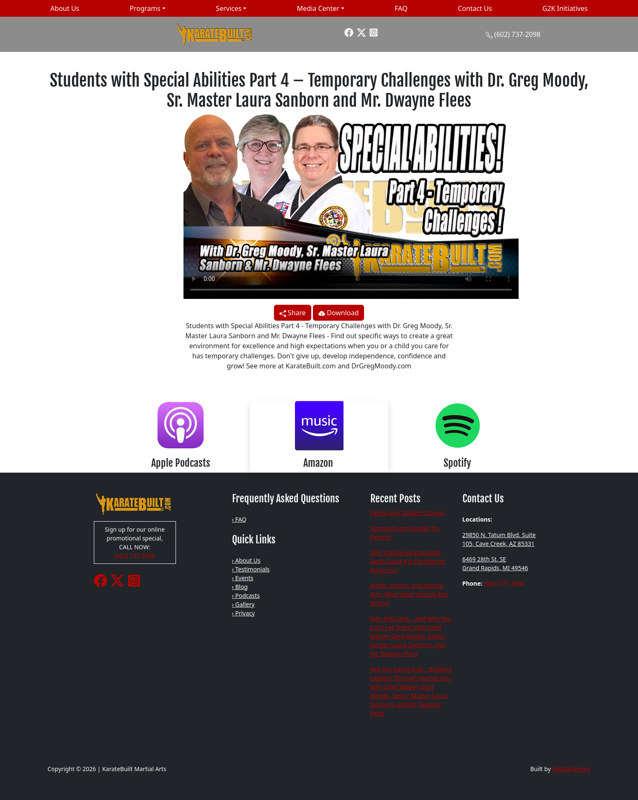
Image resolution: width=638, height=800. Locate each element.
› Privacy (243, 613)
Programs (145, 8)
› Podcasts (246, 595)
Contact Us (475, 8)
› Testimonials (251, 569)
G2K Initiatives (565, 8)
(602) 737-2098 (517, 34)
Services (228, 8)
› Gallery (243, 604)
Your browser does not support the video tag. (351, 205)
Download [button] (338, 312)
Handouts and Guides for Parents (404, 532)
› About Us (246, 560)
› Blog (240, 587)
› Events (242, 578)
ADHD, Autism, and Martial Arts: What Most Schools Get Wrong (409, 594)
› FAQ (239, 519)
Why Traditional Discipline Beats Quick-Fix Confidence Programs (407, 561)
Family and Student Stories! (407, 513)
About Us (64, 8)
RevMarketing (571, 769)
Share (292, 312)
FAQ (401, 8)
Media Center (318, 8)
